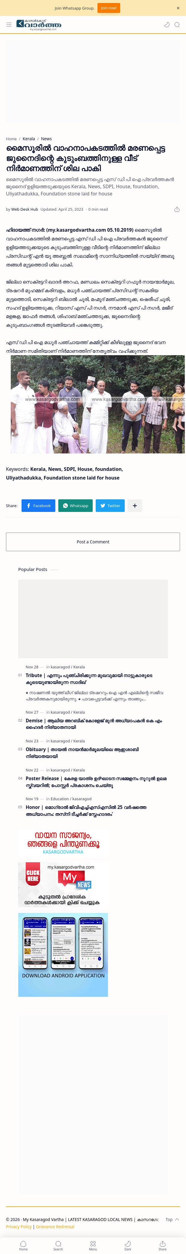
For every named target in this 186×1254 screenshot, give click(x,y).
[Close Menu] (178, 8)
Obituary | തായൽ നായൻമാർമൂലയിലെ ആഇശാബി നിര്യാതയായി (82, 752)
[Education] (61, 798)
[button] (166, 24)
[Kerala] (79, 667)
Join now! (108, 7)
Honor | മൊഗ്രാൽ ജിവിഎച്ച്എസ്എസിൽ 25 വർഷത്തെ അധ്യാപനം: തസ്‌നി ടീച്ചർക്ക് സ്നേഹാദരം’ (86, 810)
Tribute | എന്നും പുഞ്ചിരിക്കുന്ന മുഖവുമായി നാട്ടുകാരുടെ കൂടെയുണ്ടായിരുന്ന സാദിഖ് (89, 678)
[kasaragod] (61, 667)
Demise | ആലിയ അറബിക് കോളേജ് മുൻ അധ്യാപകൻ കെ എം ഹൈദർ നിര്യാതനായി (94, 724)
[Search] (177, 24)
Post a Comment (93, 542)
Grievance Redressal (55, 1226)
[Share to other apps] (135, 505)
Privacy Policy (19, 1226)
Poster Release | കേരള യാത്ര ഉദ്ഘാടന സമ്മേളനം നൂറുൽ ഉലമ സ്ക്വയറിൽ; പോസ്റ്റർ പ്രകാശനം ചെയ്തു (96, 781)
